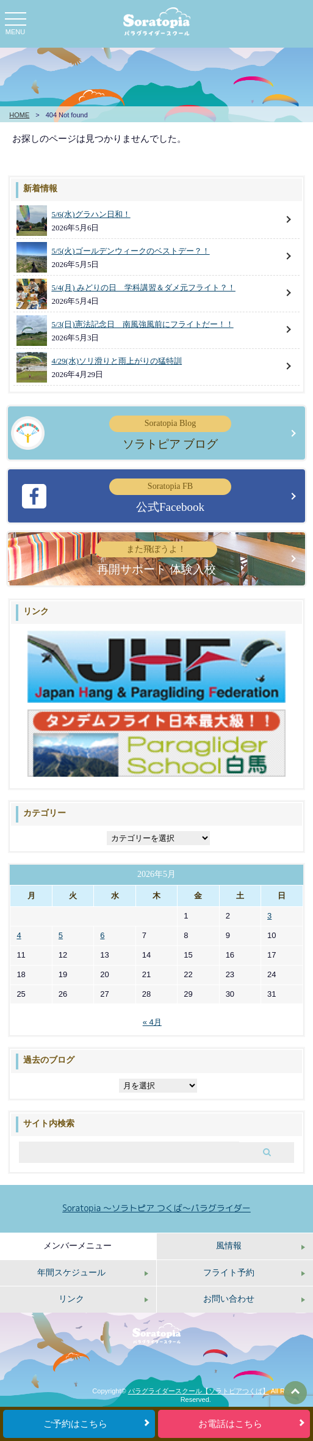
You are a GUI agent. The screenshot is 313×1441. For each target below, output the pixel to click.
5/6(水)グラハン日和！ (90, 214)
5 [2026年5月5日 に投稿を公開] (61, 935)
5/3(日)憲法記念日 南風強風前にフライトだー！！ (142, 324)
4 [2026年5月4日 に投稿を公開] (18, 935)
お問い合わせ (228, 1299)
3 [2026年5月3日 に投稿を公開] (269, 915)
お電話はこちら (230, 1424)
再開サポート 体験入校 (156, 558)
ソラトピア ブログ (170, 433)
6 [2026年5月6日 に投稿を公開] (102, 935)
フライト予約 (228, 1272)
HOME (19, 115)
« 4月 (152, 1022)
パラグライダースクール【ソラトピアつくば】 (198, 1391)
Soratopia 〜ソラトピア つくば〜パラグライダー (156, 1208)
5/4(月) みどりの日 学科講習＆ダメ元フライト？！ (143, 287)
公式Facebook (170, 496)
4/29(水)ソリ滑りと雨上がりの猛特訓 (116, 360)
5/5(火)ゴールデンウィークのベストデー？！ (130, 250)
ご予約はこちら (75, 1424)
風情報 (229, 1245)
